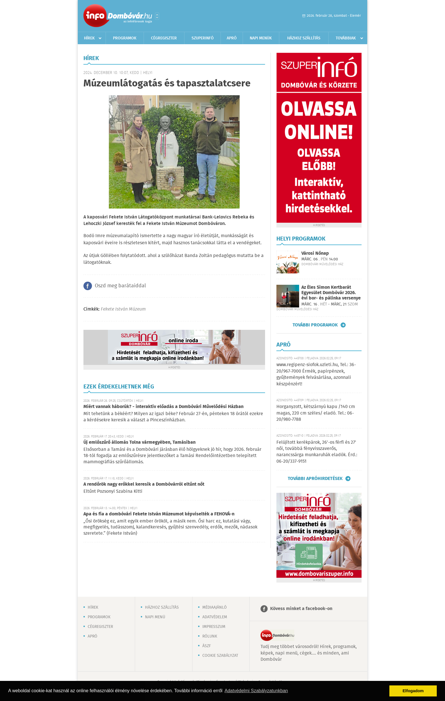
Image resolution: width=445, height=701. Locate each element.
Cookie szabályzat (220, 656)
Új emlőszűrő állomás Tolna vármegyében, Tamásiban (139, 442)
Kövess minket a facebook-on (301, 608)
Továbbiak (346, 38)
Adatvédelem (214, 617)
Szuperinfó (203, 38)
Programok (125, 38)
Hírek (89, 38)
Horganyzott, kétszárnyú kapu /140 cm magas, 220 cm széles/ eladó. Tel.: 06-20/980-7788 (315, 413)
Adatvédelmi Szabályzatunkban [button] (256, 690)
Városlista (157, 16)
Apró (232, 38)
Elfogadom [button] (413, 691)
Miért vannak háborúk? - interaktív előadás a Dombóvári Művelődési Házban (163, 406)
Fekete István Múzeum (123, 309)
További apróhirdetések (315, 478)
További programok (315, 325)
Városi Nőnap (315, 253)
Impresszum (213, 627)
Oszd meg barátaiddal (120, 286)
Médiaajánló (214, 607)
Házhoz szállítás (303, 38)
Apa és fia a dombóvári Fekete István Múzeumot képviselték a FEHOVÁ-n (158, 514)
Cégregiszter (164, 38)
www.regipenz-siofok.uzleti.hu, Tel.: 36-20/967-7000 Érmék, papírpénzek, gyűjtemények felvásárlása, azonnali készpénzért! (316, 374)
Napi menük (261, 38)
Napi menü (155, 617)
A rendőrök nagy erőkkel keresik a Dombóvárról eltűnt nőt (143, 484)
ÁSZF (206, 646)
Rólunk (209, 636)
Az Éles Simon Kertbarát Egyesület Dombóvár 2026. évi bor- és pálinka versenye (331, 293)
